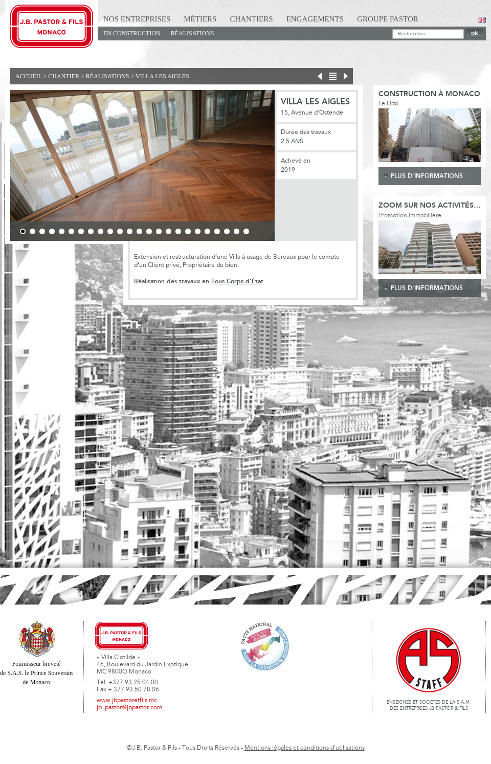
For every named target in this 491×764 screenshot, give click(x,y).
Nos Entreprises (136, 19)
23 (236, 231)
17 (178, 231)
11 (120, 231)
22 (227, 231)
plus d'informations (427, 176)
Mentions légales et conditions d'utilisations (304, 748)
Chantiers (251, 19)
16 (168, 231)
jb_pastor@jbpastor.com (129, 707)
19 (197, 231)
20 (207, 231)
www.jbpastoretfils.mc (127, 700)
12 (129, 231)
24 (246, 231)
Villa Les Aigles (162, 76)
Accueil (28, 76)
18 (188, 231)
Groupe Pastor (387, 19)
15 (159, 231)
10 (110, 231)
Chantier (63, 76)
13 (139, 231)
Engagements (315, 19)
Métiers (200, 19)
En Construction (132, 33)
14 (149, 231)
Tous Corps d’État (237, 281)
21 (217, 231)
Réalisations (192, 33)
